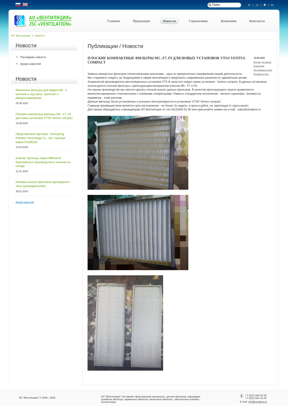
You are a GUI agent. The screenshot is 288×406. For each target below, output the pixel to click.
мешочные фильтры (161, 399)
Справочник (198, 21)
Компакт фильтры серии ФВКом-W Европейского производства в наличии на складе (43, 162)
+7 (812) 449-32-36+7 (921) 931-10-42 (255, 396)
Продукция (141, 21)
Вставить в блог (261, 74)
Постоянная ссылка (263, 70)
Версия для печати (262, 62)
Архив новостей (30, 64)
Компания (228, 21)
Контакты (257, 21)
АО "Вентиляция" (21, 35)
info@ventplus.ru (257, 401)
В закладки (259, 66)
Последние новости (33, 57)
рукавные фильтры (112, 399)
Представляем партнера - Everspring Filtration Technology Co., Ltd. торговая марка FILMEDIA (40, 138)
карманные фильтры (136, 399)
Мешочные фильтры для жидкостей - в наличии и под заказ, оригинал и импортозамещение (41, 94)
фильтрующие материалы (150, 396)
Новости (169, 21)
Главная (113, 21)
